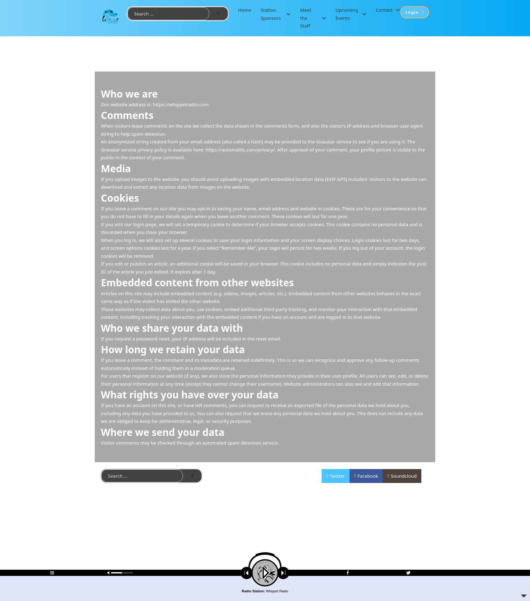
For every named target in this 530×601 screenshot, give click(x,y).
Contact (384, 10)
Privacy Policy (257, 476)
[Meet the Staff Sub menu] (324, 18)
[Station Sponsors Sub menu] (288, 14)
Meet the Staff (305, 18)
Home (244, 10)
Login (415, 12)
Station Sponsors (271, 14)
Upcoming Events (347, 14)
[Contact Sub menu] (398, 10)
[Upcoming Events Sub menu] (364, 14)
